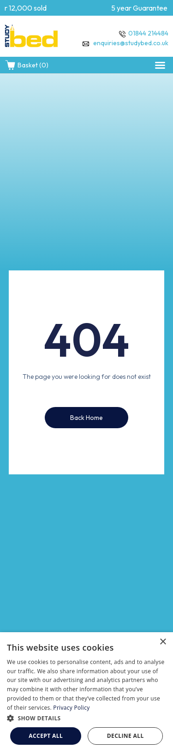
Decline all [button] (125, 736)
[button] (160, 65)
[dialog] (86, 693)
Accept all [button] (46, 736)
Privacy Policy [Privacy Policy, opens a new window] (71, 708)
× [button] (162, 642)
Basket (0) (26, 65)
